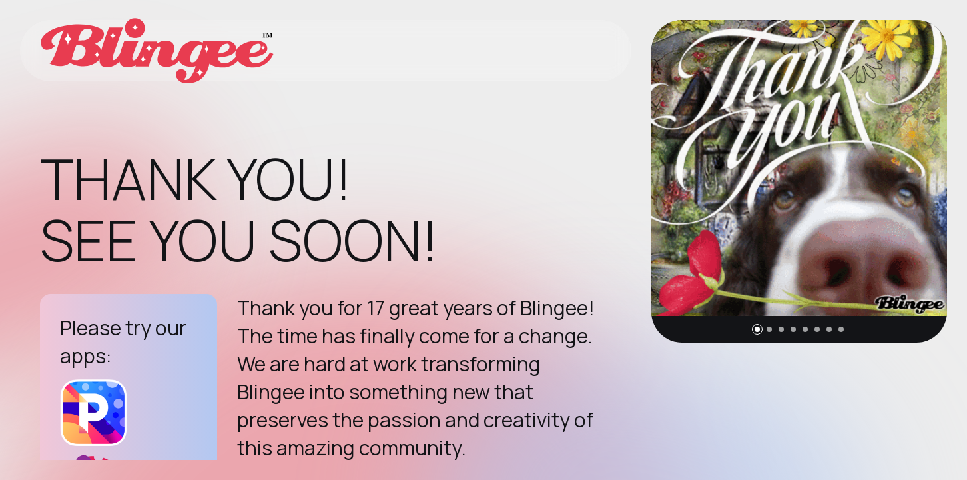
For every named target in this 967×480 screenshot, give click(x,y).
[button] (757, 329)
